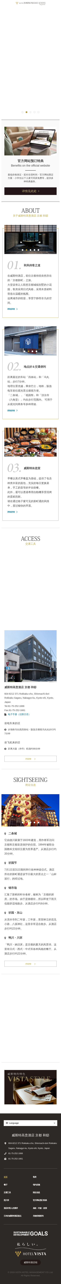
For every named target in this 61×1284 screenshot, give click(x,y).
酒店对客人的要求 (11, 1208)
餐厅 (5, 1185)
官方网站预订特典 (40, 1200)
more (12, 309)
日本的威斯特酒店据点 (12, 1216)
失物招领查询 (38, 1216)
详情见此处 (30, 191)
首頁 (5, 1177)
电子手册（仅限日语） (19, 714)
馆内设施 (36, 1185)
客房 (34, 1177)
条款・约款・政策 (40, 1208)
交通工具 (7, 1192)
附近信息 (36, 1192)
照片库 (6, 1200)
